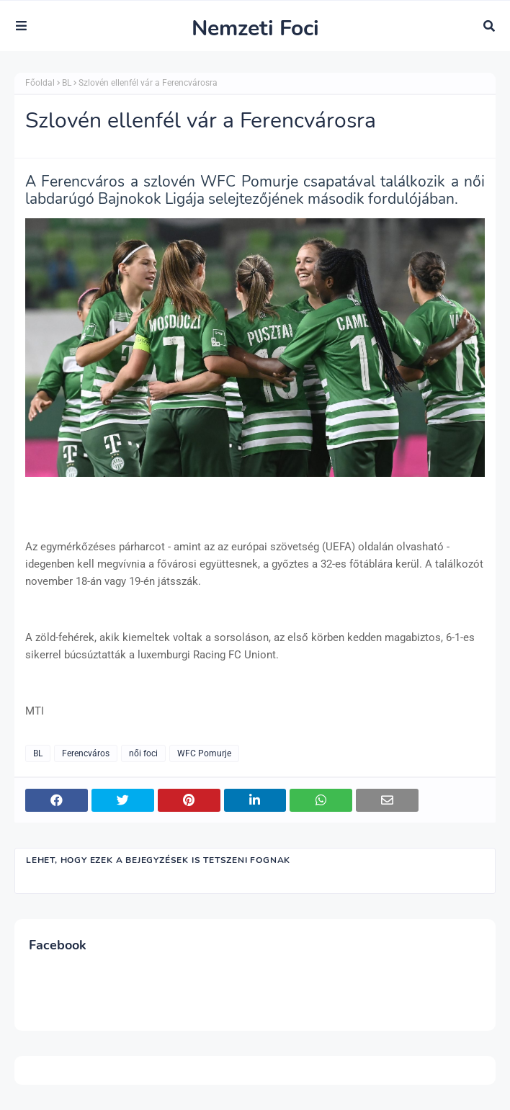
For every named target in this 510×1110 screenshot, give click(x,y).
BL (66, 83)
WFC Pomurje (204, 753)
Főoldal (40, 83)
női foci (143, 753)
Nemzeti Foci (255, 28)
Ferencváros (85, 753)
